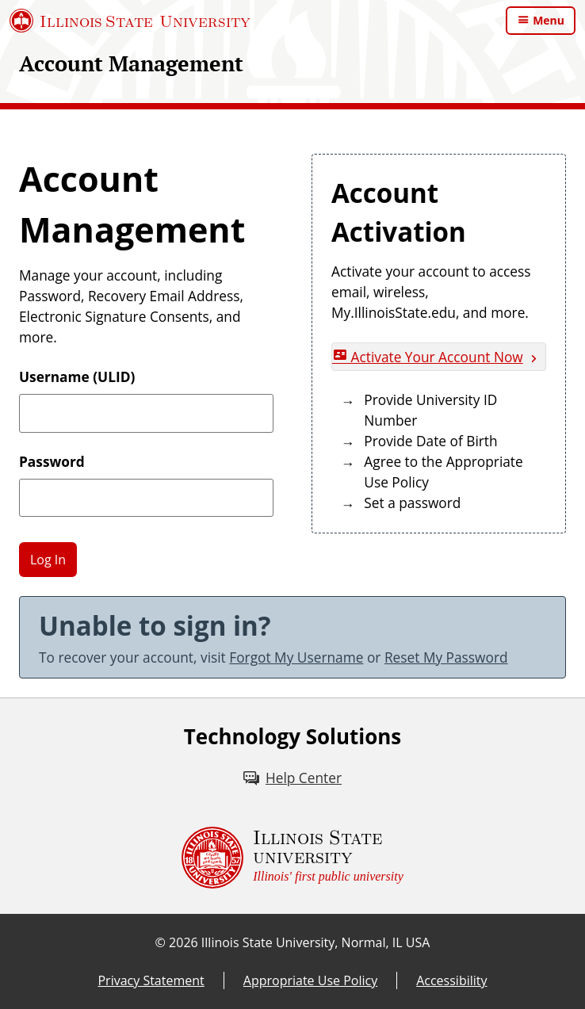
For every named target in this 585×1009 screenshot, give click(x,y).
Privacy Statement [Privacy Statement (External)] (151, 980)
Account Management (131, 63)
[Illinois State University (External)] (130, 20)
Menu (548, 20)
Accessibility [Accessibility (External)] (451, 980)
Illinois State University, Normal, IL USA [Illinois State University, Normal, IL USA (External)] (315, 942)
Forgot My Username (296, 657)
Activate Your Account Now (427, 357)
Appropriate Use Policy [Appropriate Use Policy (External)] (310, 980)
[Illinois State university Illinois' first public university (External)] (292, 858)
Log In (48, 559)
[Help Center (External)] (292, 778)
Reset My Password (446, 657)
